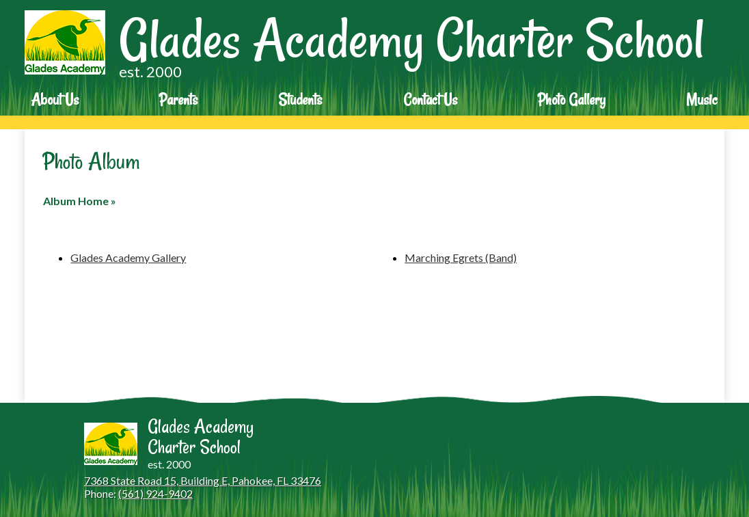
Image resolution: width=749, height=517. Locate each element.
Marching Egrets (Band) (461, 257)
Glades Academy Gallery (128, 257)
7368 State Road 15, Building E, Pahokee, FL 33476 (202, 480)
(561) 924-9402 (155, 493)
